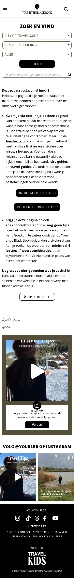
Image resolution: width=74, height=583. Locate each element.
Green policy (21, 536)
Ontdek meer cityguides (37, 193)
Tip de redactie (37, 297)
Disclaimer (59, 532)
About (11, 532)
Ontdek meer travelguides (37, 207)
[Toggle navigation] (8, 9)
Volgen (37, 424)
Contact (24, 532)
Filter (37, 64)
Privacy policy (43, 536)
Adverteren (41, 532)
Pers (59, 536)
